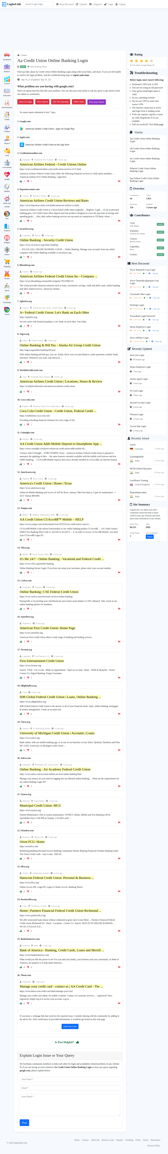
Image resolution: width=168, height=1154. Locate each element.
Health (7, 179)
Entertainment (7, 107)
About (77, 1140)
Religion (7, 243)
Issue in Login (25, 102)
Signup (120, 4)
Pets (7, 219)
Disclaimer (155, 1140)
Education (7, 95)
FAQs (138, 1140)
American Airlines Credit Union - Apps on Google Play (50, 129)
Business (7, 72)
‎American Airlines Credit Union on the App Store (47, 144)
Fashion (7, 131)
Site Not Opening (60, 102)
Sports (7, 290)
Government (7, 167)
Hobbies (7, 191)
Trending (129, 1140)
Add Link (95, 1140)
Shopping (7, 266)
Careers (7, 84)
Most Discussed (65, 4)
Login (108, 4)
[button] (77, 1042)
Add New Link (70, 1026)
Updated (81, 4)
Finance (7, 143)
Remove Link (108, 1140)
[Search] (39, 4)
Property (7, 231)
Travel (7, 314)
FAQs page (158, 124)
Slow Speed (42, 102)
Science (7, 255)
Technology (7, 302)
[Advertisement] (84, 29)
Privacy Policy (153, 1145)
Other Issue (79, 102)
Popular (119, 1140)
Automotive (7, 60)
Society (7, 278)
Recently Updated (140, 348)
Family (6, 119)
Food (7, 155)
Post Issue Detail (96, 102)
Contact (85, 1140)
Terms (145, 1140)
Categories (95, 4)
